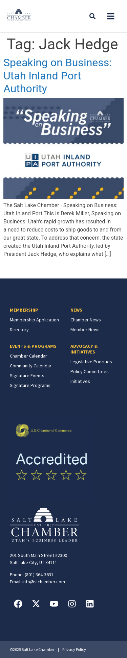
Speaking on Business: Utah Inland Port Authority (57, 75)
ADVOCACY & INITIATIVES (84, 349)
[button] (111, 16)
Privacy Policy (74, 649)
